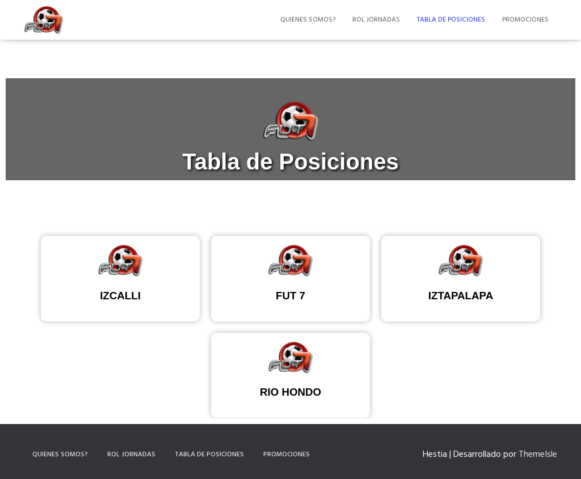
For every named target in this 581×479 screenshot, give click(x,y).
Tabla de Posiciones (451, 20)
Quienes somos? (307, 20)
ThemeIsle (538, 454)
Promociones (525, 20)
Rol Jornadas (376, 20)
